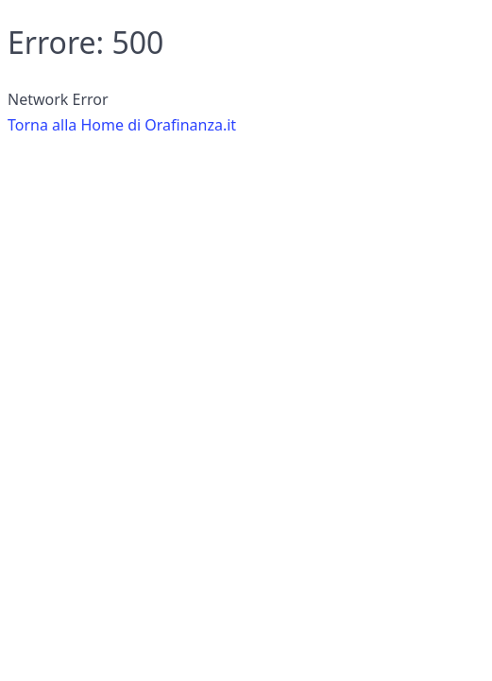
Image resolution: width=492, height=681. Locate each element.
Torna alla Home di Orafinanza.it (122, 124)
